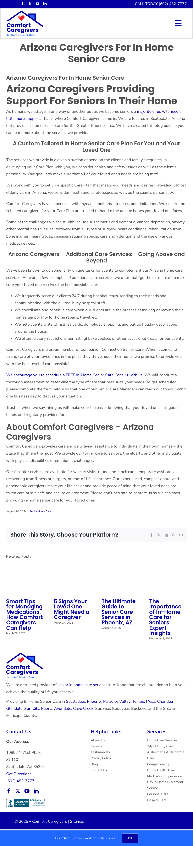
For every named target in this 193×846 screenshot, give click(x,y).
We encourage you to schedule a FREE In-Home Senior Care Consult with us (74, 375)
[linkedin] (45, 3)
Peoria (46, 708)
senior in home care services (82, 685)
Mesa (150, 701)
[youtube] (37, 3)
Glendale (14, 708)
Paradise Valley (116, 701)
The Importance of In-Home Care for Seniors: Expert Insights (165, 617)
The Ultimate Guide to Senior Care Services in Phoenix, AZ (118, 612)
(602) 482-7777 (20, 781)
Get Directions (19, 774)
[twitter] (30, 3)
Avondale (62, 708)
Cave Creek (83, 708)
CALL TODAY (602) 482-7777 (161, 3)
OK (130, 838)
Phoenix (94, 701)
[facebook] (22, 3)
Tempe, (138, 701)
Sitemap (77, 821)
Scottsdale (75, 701)
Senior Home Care (40, 511)
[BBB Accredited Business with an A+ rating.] (27, 800)
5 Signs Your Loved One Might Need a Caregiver (71, 609)
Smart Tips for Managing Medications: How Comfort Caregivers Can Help (24, 615)
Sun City (31, 708)
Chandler (165, 701)
